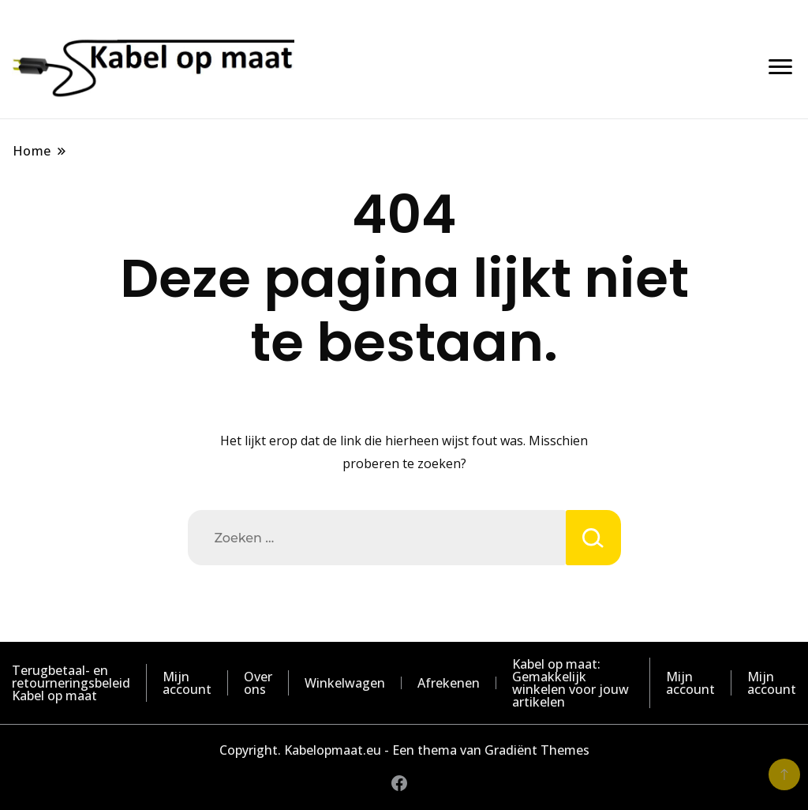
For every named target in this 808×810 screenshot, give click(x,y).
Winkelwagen (345, 683)
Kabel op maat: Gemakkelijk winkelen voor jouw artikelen (570, 683)
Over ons (258, 683)
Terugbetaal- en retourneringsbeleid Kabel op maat (71, 683)
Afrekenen (448, 683)
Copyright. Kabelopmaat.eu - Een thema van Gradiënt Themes (404, 750)
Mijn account (187, 683)
